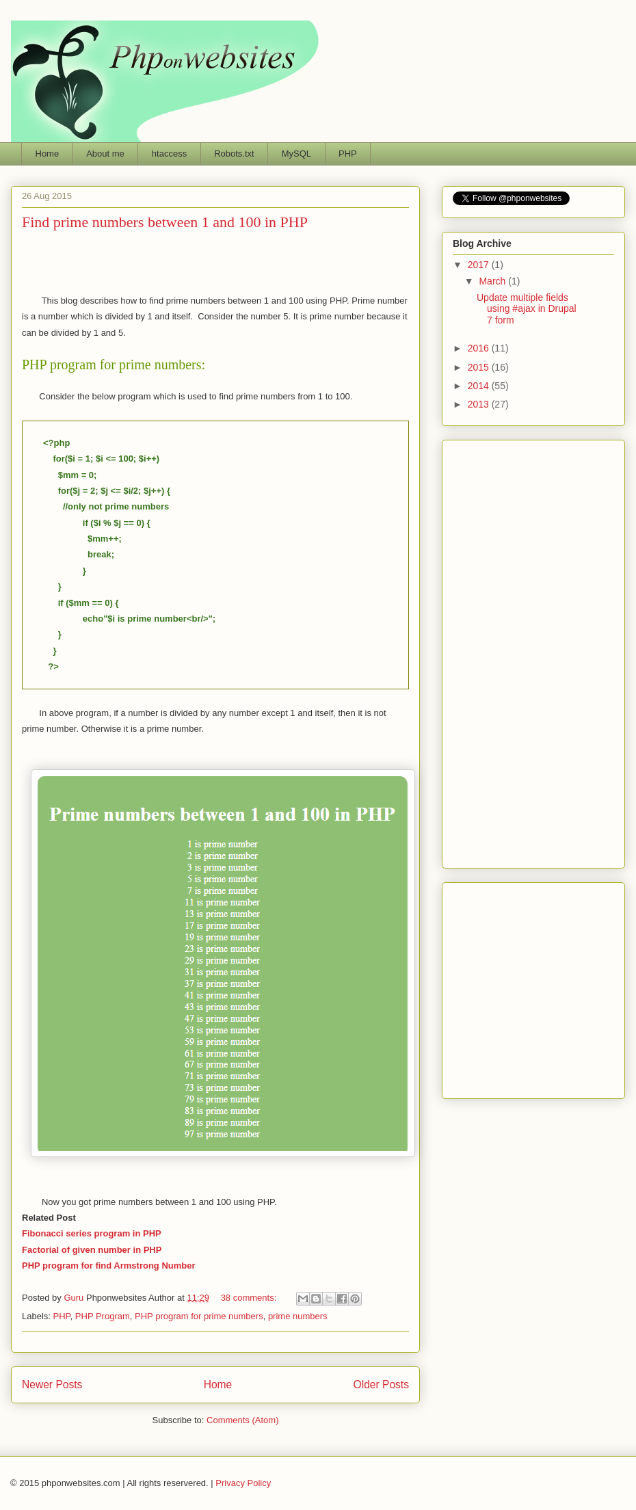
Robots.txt (234, 153)
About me (105, 153)
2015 (480, 367)
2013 (480, 404)
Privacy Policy (243, 1483)
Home (47, 153)
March (493, 281)
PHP (348, 153)
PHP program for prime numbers (199, 1316)
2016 (480, 348)
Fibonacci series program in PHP (91, 1233)
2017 (480, 264)
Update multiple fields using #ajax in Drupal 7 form (527, 309)
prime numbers (298, 1316)
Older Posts (381, 1384)
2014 (480, 385)
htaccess (169, 153)
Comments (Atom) (242, 1420)
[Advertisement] (219, 260)
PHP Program (102, 1316)
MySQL (296, 153)
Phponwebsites (533, 987)
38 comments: (250, 1298)
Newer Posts (52, 1384)
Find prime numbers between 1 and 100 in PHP (165, 221)
